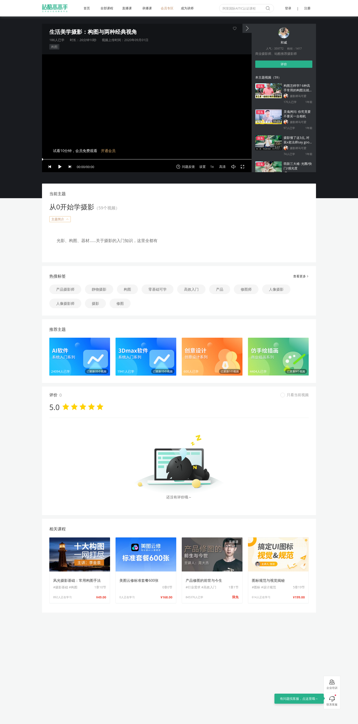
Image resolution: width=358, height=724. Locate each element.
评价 (284, 64)
